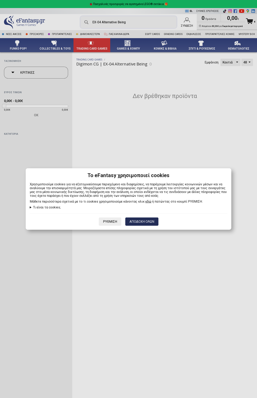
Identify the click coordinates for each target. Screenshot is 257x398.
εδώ (148, 201)
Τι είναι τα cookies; (47, 207)
